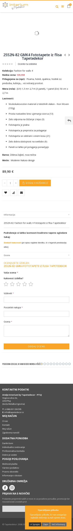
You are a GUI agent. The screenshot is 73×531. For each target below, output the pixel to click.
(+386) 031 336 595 (12, 409)
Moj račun (7, 428)
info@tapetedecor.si (14, 412)
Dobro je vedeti (9, 454)
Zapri (45, 524)
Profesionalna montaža (13, 451)
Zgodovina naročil (10, 432)
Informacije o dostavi (12, 475)
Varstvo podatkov (10, 467)
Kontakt (6, 425)
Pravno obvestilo (10, 471)
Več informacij (58, 524)
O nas (5, 421)
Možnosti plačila (9, 464)
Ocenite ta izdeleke (27, 63)
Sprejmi (36, 524)
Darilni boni (7, 443)
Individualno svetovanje (13, 447)
